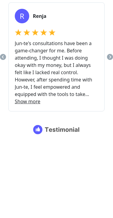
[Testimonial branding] (56, 130)
